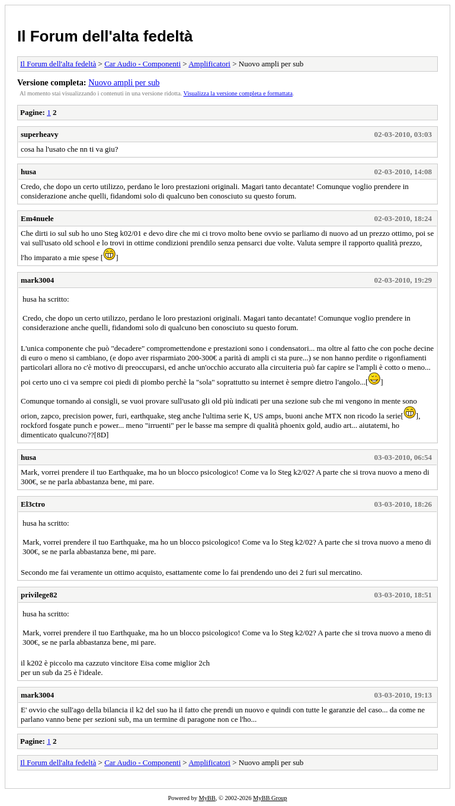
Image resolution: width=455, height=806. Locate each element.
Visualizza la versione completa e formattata (238, 93)
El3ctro (33, 504)
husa (28, 171)
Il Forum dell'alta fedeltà (105, 36)
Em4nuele (37, 218)
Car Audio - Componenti (142, 63)
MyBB (206, 798)
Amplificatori (209, 63)
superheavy (40, 134)
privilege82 (39, 594)
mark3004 (37, 280)
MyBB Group (270, 798)
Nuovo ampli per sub (123, 82)
